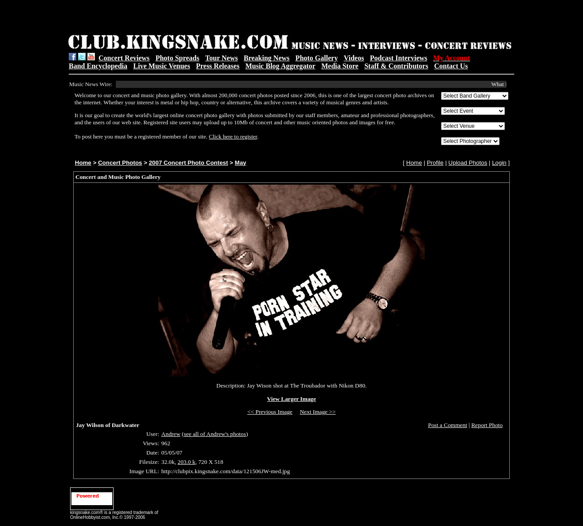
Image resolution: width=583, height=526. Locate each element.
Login (499, 162)
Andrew (171, 434)
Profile (435, 162)
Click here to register (233, 136)
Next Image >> (318, 411)
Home (83, 162)
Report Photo (487, 425)
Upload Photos (468, 162)
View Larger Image (291, 398)
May (240, 162)
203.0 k (186, 462)
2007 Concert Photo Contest (188, 162)
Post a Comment (447, 425)
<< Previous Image (269, 411)
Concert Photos (120, 162)
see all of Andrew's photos (215, 434)
